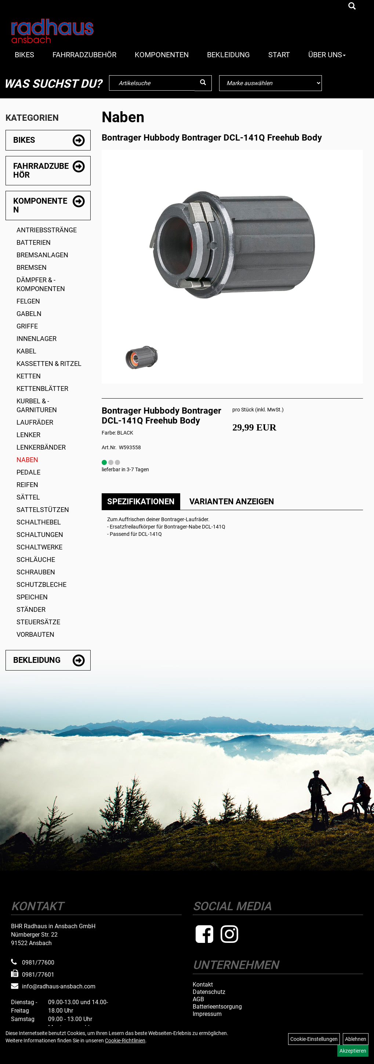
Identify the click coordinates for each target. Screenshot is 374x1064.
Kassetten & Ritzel (49, 363)
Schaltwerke (39, 547)
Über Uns (327, 54)
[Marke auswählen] (270, 83)
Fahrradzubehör (84, 54)
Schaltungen (40, 534)
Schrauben (36, 572)
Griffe (27, 326)
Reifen (27, 485)
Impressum (207, 1014)
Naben (27, 460)
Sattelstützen (43, 509)
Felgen (28, 301)
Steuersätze (38, 622)
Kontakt (203, 984)
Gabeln (29, 313)
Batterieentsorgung (217, 1006)
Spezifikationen (141, 501)
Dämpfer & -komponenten (41, 284)
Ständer (31, 609)
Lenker (28, 435)
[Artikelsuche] (352, 6)
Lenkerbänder (41, 447)
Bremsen (32, 267)
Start (279, 54)
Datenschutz (209, 992)
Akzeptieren (352, 1051)
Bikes (24, 54)
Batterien (34, 242)
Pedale (28, 472)
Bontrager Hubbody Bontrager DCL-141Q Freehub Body (212, 137)
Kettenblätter (42, 388)
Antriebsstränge (47, 230)
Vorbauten (35, 634)
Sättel (28, 497)
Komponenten (162, 54)
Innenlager (37, 338)
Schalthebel (39, 522)
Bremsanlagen (42, 255)
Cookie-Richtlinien (125, 1040)
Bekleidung (228, 54)
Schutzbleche (41, 584)
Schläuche (36, 559)
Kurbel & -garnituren (37, 405)
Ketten (29, 376)
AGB (198, 999)
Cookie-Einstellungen (314, 1039)
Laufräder (35, 422)
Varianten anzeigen (231, 501)
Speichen (32, 597)
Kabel (26, 351)
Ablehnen (355, 1039)
